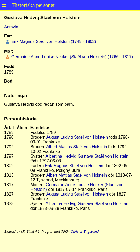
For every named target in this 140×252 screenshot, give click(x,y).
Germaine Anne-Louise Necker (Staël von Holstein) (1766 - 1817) (71, 57)
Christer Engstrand (85, 232)
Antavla (11, 27)
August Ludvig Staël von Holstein (77, 137)
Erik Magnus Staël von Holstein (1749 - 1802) (53, 41)
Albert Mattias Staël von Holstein (76, 146)
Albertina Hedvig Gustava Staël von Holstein (87, 156)
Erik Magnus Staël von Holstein (74, 165)
